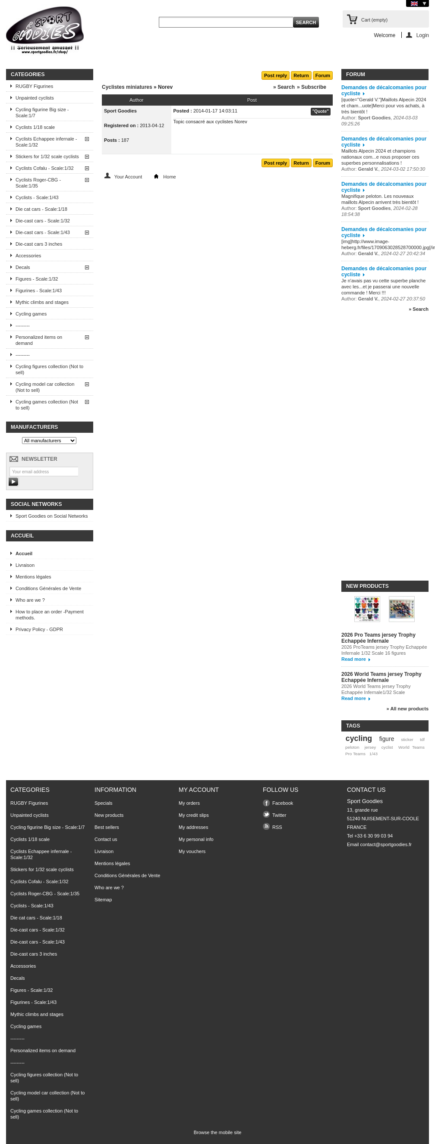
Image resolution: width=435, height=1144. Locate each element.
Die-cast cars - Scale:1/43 (43, 232)
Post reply (275, 75)
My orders (189, 803)
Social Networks (36, 504)
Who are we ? (30, 600)
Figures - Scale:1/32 (37, 278)
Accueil (22, 536)
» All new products (408, 708)
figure (386, 738)
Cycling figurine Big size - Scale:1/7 (42, 112)
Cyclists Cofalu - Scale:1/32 (45, 168)
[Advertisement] (375, 450)
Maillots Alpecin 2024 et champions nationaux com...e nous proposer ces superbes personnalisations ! (380, 157)
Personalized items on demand (39, 340)
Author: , (383, 169)
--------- (23, 325)
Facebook (282, 803)
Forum (322, 75)
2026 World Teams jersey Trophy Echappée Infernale (381, 677)
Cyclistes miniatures (127, 87)
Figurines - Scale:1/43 (39, 290)
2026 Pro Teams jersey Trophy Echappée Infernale (378, 638)
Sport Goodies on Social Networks (52, 516)
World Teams (411, 747)
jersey (370, 747)
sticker (407, 739)
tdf (422, 739)
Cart (374, 19)
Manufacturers (34, 427)
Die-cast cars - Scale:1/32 (43, 220)
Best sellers (107, 827)
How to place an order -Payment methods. (50, 614)
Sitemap (103, 899)
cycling (359, 738)
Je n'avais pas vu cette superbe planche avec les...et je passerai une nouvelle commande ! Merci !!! (383, 286)
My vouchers (192, 851)
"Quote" (320, 111)
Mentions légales (33, 576)
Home (169, 176)
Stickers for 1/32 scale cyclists (47, 156)
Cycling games (31, 313)
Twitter (279, 815)
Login (422, 35)
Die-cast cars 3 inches (39, 244)
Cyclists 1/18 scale (35, 127)
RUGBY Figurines (34, 86)
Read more (353, 659)
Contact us (106, 839)
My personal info (196, 839)
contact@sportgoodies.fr (386, 844)
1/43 (373, 753)
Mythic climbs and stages (42, 302)
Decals (23, 267)
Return (301, 75)
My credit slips (194, 815)
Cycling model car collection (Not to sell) (45, 387)
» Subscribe (311, 87)
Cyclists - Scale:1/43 (37, 197)
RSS (277, 827)
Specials (104, 803)
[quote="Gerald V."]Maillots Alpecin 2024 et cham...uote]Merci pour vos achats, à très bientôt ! (383, 105)
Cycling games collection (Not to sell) (47, 404)
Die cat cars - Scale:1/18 (41, 209)
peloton (352, 747)
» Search (284, 87)
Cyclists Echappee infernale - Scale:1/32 (46, 141)
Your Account (128, 176)
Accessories (28, 255)
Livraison (25, 565)
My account (199, 789)
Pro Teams (355, 753)
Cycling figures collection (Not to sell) (49, 369)
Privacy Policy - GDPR (39, 629)
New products (367, 586)
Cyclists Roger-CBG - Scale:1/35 (38, 182)
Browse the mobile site (218, 1132)
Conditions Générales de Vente (48, 588)
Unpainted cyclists (35, 97)
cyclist (387, 747)
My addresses (193, 827)
